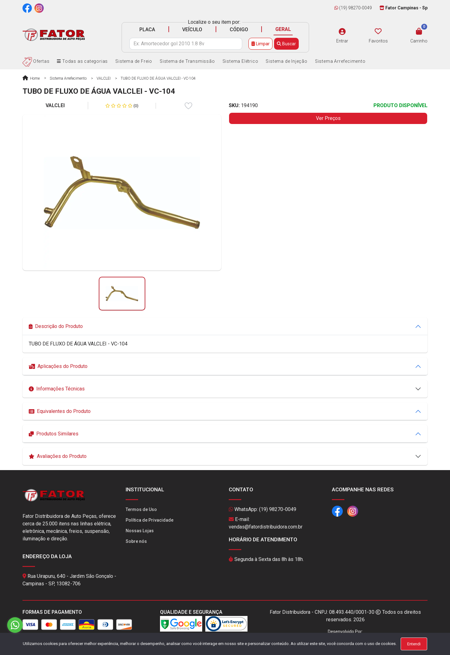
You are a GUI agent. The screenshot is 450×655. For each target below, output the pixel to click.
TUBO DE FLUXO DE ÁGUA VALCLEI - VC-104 (158, 78)
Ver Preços (328, 118)
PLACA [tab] (147, 29)
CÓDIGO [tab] (239, 29)
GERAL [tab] (283, 29)
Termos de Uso (141, 509)
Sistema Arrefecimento (340, 61)
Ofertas (35, 61)
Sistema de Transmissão (187, 61)
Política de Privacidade (149, 520)
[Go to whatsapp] (15, 625)
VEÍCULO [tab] (192, 29)
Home (31, 78)
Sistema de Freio (133, 61)
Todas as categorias (82, 61)
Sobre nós (136, 541)
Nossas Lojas (140, 530)
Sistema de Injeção (286, 61)
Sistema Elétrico (240, 61)
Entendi (414, 644)
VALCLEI (104, 78)
